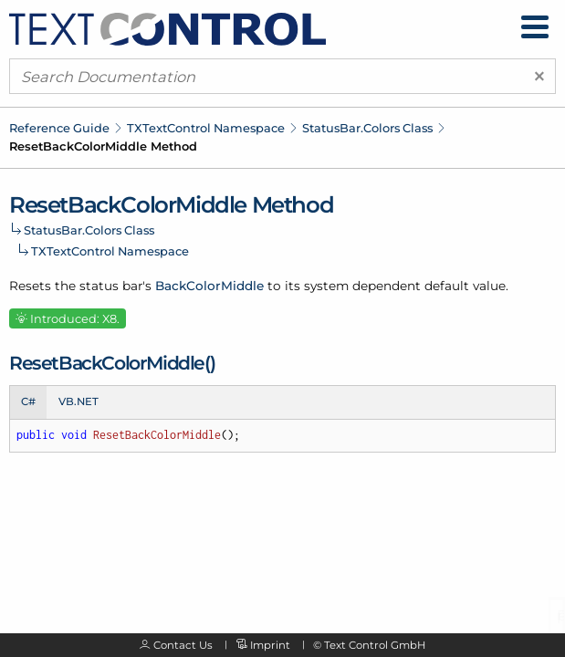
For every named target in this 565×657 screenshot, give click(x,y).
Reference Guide (59, 127)
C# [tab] (28, 401)
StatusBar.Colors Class (367, 127)
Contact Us (183, 645)
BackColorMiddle (209, 285)
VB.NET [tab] (78, 401)
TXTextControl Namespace (206, 127)
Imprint (270, 645)
